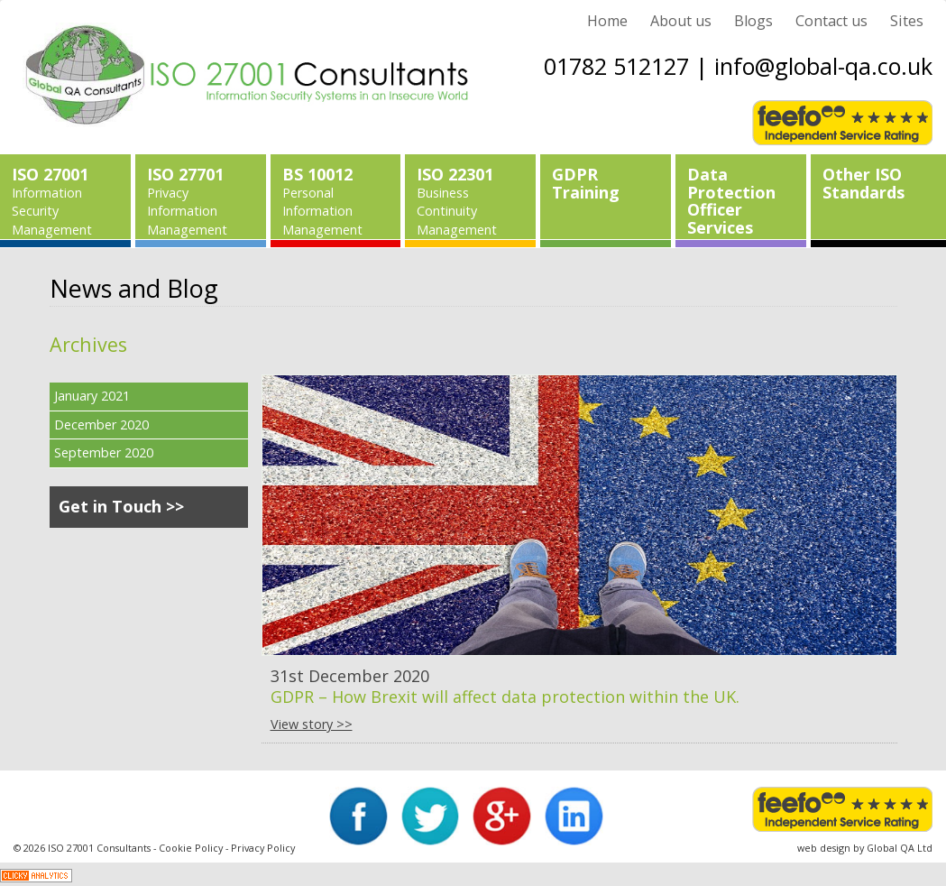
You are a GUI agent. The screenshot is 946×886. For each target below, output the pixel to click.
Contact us (831, 21)
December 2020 (101, 424)
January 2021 (92, 395)
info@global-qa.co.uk (823, 66)
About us (681, 21)
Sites (906, 21)
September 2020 (103, 452)
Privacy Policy (263, 847)
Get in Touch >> (121, 506)
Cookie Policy (191, 847)
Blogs (753, 21)
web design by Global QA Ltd (864, 847)
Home (607, 21)
